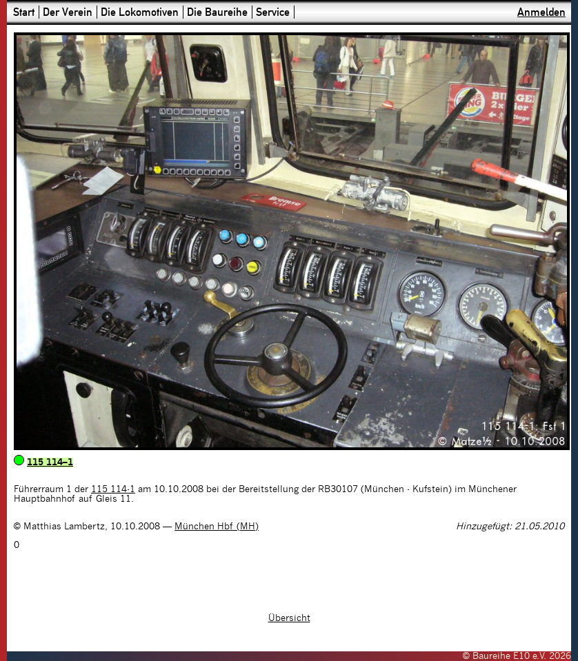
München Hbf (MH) (217, 526)
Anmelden (541, 12)
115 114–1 (50, 462)
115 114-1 (113, 489)
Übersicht (289, 618)
